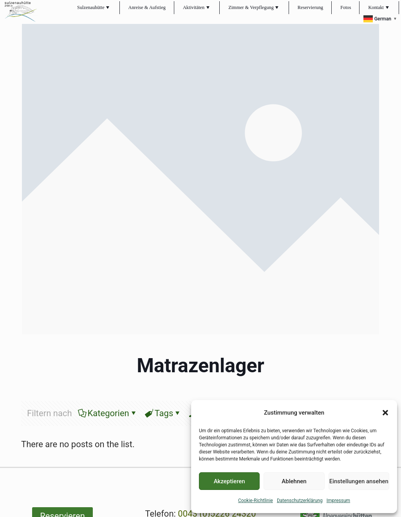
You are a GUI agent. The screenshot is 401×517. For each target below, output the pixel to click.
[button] (385, 413)
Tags (163, 413)
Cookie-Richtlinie (255, 500)
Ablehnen (294, 481)
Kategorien (108, 413)
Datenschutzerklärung (300, 500)
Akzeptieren (229, 481)
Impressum (338, 500)
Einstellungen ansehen (358, 481)
